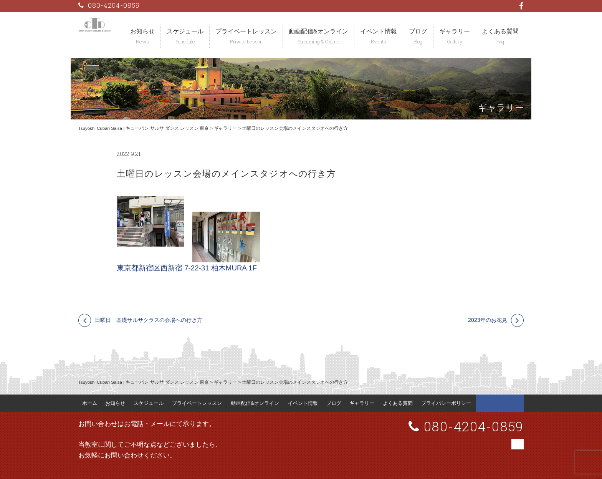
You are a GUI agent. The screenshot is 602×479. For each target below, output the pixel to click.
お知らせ (142, 31)
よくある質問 (500, 31)
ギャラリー (454, 31)
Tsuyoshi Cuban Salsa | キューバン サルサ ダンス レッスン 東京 (143, 128)
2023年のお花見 (487, 320)
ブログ (418, 31)
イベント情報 (378, 31)
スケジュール (185, 31)
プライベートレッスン (246, 31)
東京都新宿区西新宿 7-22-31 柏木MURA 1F (187, 268)
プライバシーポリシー (446, 403)
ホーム (89, 403)
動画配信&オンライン (318, 31)
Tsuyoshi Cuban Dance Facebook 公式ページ (500, 403)
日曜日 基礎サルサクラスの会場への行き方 (148, 320)
